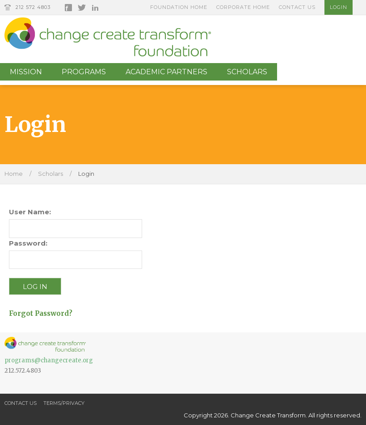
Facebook (68, 7)
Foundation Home (178, 7)
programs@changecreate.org (48, 360)
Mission (26, 72)
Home (13, 173)
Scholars (247, 72)
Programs (84, 72)
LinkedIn (95, 7)
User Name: (30, 212)
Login (338, 7)
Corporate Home (243, 7)
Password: (28, 243)
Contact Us (297, 7)
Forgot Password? (40, 313)
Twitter (81, 7)
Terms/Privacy (63, 403)
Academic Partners (166, 72)
